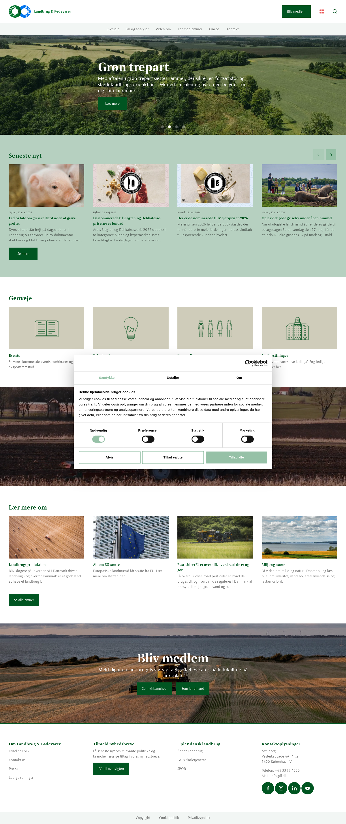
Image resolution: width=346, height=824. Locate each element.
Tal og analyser (137, 29)
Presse (14, 769)
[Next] (331, 154)
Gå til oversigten (111, 769)
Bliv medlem (296, 11)
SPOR (181, 769)
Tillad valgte (173, 457)
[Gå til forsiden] (40, 11)
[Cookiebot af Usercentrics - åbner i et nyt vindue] (248, 363)
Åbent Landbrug (190, 751)
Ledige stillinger (21, 777)
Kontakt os (17, 760)
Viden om (163, 29)
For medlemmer (190, 29)
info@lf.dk (279, 776)
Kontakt (232, 29)
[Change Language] (322, 11)
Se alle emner (24, 600)
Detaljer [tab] (173, 377)
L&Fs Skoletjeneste (191, 760)
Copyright (143, 818)
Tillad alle (236, 457)
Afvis (109, 457)
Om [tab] (239, 377)
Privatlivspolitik (199, 818)
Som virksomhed (154, 688)
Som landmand (193, 688)
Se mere (23, 254)
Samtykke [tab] (107, 377)
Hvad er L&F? (19, 751)
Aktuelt (113, 29)
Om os (214, 29)
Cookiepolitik (169, 818)
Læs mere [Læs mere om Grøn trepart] (112, 103)
